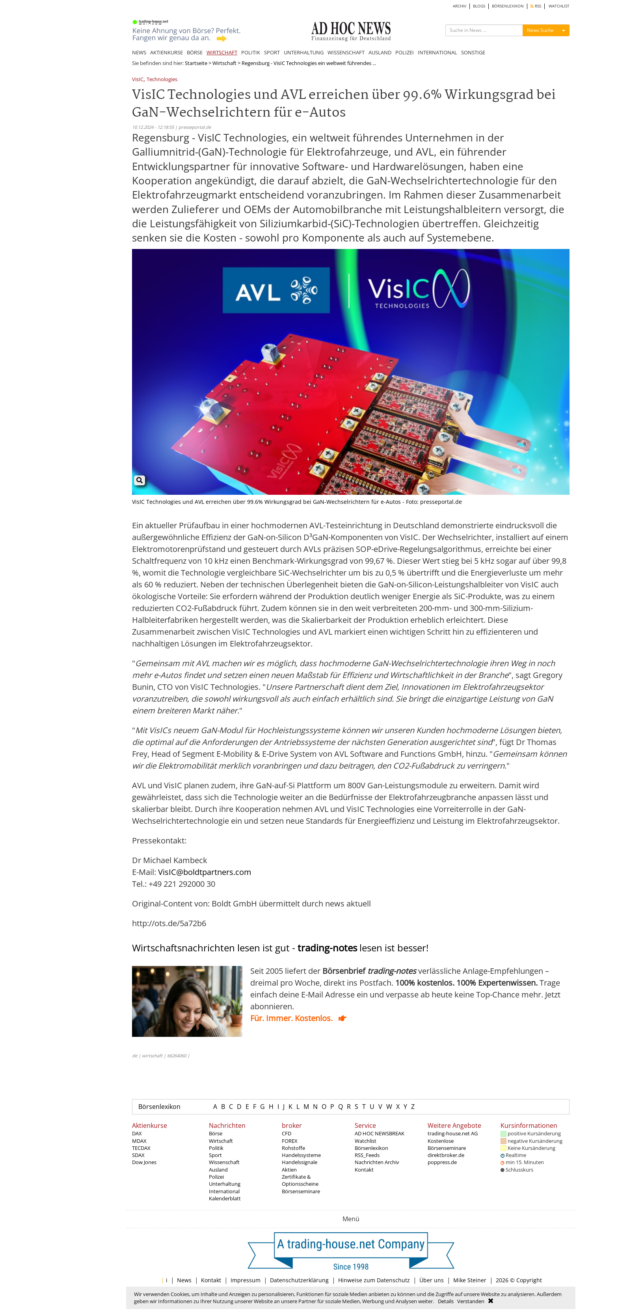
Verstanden (470, 1301)
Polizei (216, 1176)
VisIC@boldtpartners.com (204, 872)
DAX (137, 1133)
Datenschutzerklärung (299, 1280)
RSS (536, 6)
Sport (215, 1155)
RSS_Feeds (367, 1155)
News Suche (540, 30)
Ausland (218, 1169)
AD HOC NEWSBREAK (379, 1133)
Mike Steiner (469, 1280)
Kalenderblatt (225, 1198)
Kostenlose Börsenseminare (447, 1144)
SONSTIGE (473, 52)
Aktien (289, 1169)
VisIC (137, 80)
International (224, 1191)
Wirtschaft (224, 63)
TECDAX (141, 1147)
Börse (215, 1133)
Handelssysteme (301, 1155)
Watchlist (365, 1140)
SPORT (272, 52)
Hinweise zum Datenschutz (374, 1280)
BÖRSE (195, 52)
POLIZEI (404, 52)
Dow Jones (144, 1162)
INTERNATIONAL (437, 52)
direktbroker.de (446, 1155)
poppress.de (442, 1162)
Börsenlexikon (159, 1106)
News (184, 1280)
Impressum (246, 1280)
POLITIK (250, 52)
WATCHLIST (559, 6)
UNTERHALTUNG (304, 52)
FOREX (290, 1140)
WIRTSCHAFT (222, 52)
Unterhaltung (224, 1183)
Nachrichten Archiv (377, 1162)
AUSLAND (380, 52)
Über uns (431, 1280)
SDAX (138, 1155)
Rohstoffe (293, 1147)
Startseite (196, 63)
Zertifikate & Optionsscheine (300, 1180)
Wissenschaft (224, 1162)
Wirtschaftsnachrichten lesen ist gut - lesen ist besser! (280, 947)
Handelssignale (299, 1162)
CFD (286, 1133)
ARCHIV (459, 6)
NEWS (139, 52)
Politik (216, 1147)
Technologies (162, 80)
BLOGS (479, 6)
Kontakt (364, 1169)
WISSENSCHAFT (346, 52)
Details (446, 1301)
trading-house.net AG (453, 1133)
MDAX (139, 1140)
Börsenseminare (301, 1191)
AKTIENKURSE (166, 52)
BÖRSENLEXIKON (508, 6)
